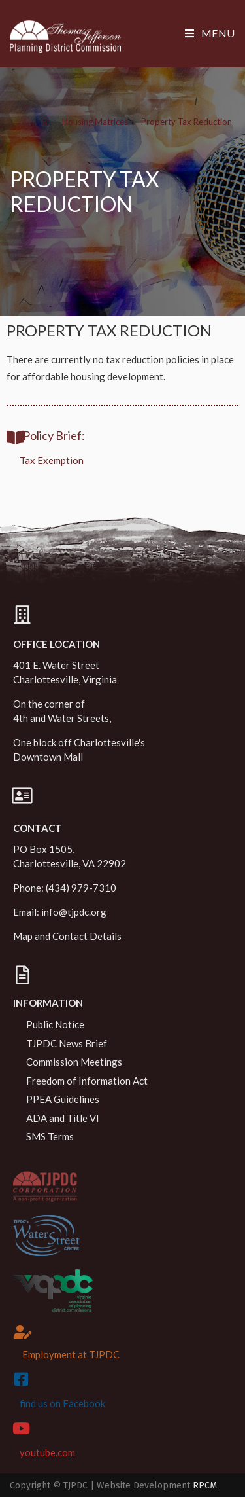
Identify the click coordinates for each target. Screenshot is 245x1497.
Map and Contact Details (67, 936)
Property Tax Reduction (186, 122)
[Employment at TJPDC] (23, 1332)
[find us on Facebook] (21, 1379)
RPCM (205, 1485)
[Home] (45, 122)
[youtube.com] (21, 1428)
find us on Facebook (62, 1403)
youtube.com (47, 1452)
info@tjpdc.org (73, 912)
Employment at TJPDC (71, 1354)
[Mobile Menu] (210, 33)
